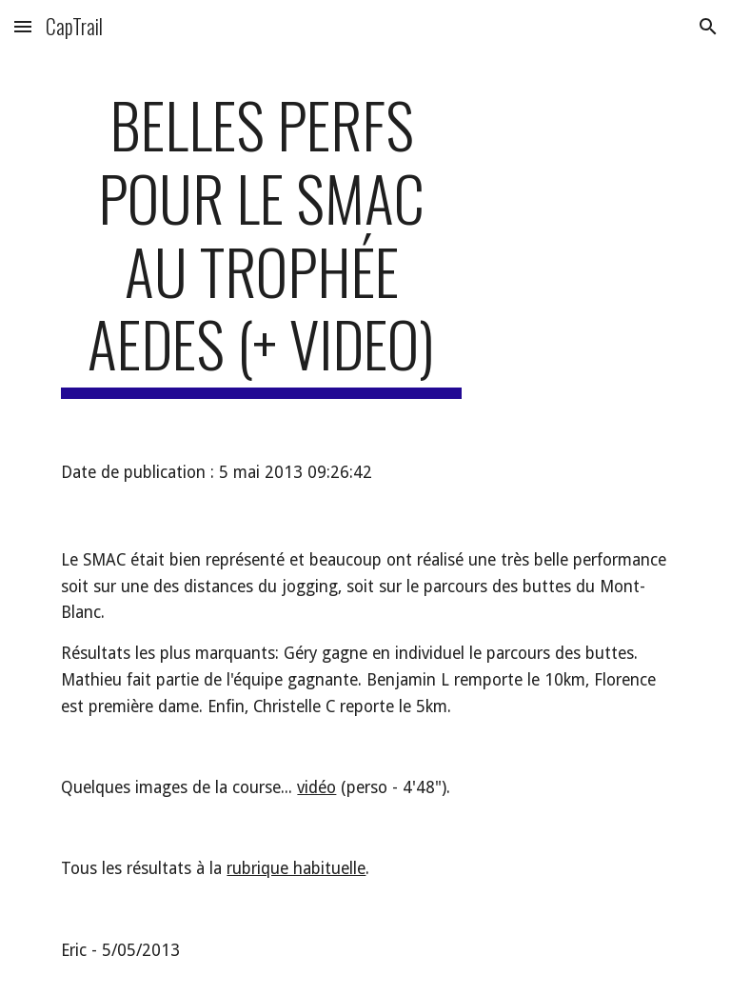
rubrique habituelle (296, 868)
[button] (23, 26)
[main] (261, 243)
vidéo (316, 787)
